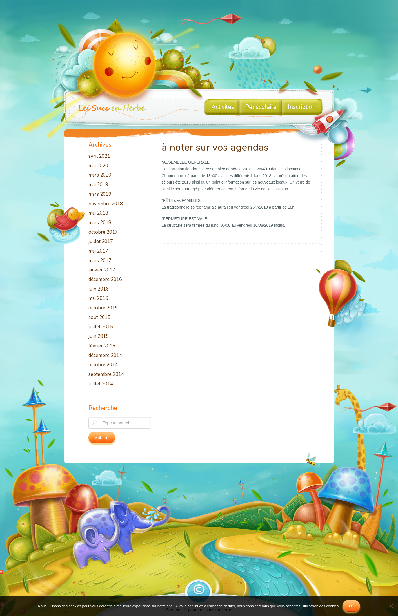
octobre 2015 (103, 308)
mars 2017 (99, 261)
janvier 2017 (101, 270)
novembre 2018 (105, 204)
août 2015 (99, 317)
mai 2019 (98, 185)
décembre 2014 (105, 355)
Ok (351, 606)
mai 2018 (98, 213)
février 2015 (101, 346)
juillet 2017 (100, 241)
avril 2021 (99, 156)
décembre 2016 (105, 279)
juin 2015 (98, 336)
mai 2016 (98, 298)
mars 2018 (99, 223)
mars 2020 (99, 175)
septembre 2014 (106, 374)
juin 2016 (98, 289)
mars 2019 (99, 194)
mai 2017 (98, 251)
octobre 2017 (103, 232)
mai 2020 (98, 166)
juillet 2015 (100, 327)
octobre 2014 (103, 365)
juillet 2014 (100, 384)
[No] (391, 606)
